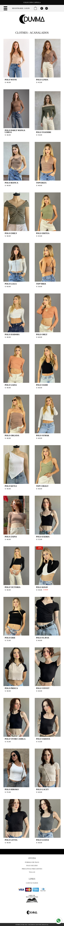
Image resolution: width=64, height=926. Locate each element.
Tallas (32, 872)
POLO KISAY (42, 587)
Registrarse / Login (21, 8)
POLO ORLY (41, 334)
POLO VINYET (42, 688)
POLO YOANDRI (43, 132)
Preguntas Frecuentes (32, 869)
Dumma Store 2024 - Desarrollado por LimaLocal (32, 924)
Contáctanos (32, 883)
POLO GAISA (11, 385)
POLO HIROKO (12, 789)
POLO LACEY (42, 789)
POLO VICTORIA (12, 587)
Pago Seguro (32, 865)
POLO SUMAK (42, 436)
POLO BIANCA (11, 183)
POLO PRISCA (11, 688)
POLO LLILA (11, 284)
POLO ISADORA (12, 334)
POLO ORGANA (12, 436)
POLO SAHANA (43, 739)
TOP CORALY (42, 486)
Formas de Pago (32, 862)
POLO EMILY (11, 233)
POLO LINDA (42, 80)
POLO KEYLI (11, 486)
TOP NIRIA (41, 284)
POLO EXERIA (43, 537)
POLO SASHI (42, 385)
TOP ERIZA (41, 183)
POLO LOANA (42, 840)
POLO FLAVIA (42, 638)
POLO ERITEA (42, 233)
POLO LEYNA (11, 840)
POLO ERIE (10, 638)
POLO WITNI (11, 80)
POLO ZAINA (11, 537)
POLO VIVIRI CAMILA (15, 739)
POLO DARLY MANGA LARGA (15, 131)
